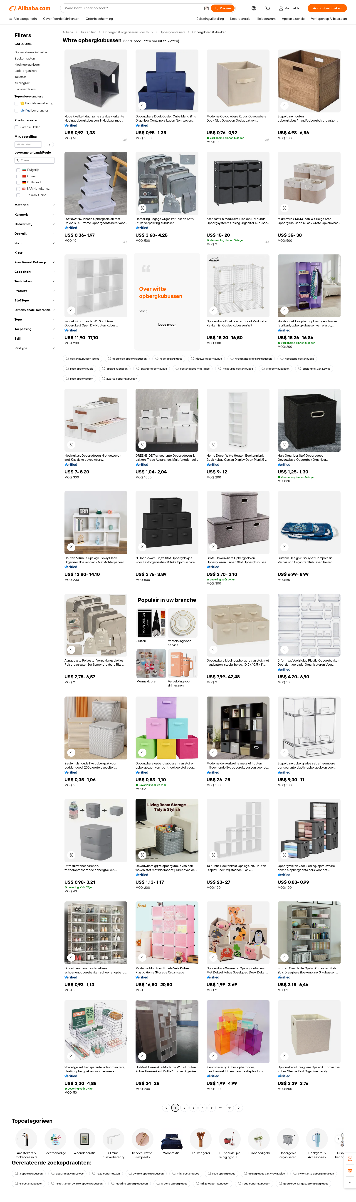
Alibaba (68, 32)
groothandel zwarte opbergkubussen (77, 1183)
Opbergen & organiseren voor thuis (128, 32)
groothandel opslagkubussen (251, 359)
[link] (350, 1159)
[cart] (268, 9)
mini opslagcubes (185, 1173)
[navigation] (34, 570)
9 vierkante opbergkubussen (313, 1173)
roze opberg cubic (79, 369)
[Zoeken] (223, 8)
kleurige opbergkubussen (129, 1183)
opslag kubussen (115, 369)
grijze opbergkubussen (212, 1183)
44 (229, 1107)
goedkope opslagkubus (297, 359)
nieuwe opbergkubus (206, 359)
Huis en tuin (88, 32)
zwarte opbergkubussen (119, 379)
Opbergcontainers (172, 32)
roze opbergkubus (221, 1173)
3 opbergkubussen (275, 369)
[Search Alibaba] (132, 8)
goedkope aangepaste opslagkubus (303, 1183)
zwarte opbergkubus (151, 369)
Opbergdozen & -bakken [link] (209, 32)
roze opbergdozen (79, 379)
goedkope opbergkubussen (127, 359)
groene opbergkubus (171, 1183)
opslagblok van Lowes (314, 369)
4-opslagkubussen (28, 1183)
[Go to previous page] (166, 1108)
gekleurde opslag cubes (235, 369)
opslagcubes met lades (193, 369)
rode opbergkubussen (254, 1183)
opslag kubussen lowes (82, 359)
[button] (206, 8)
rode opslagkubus (168, 359)
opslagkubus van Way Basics (264, 1173)
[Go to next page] (239, 1108)
